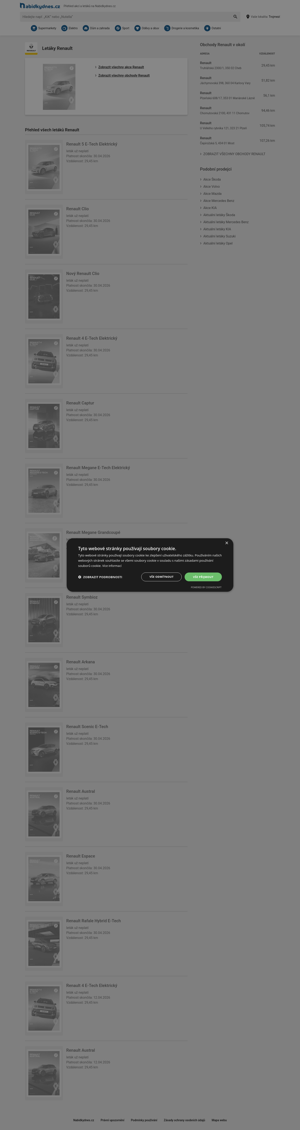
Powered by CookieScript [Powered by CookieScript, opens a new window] (206, 587)
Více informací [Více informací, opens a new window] (112, 565)
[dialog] (150, 565)
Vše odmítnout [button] (160, 577)
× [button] (226, 543)
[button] (100, 577)
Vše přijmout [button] (203, 577)
